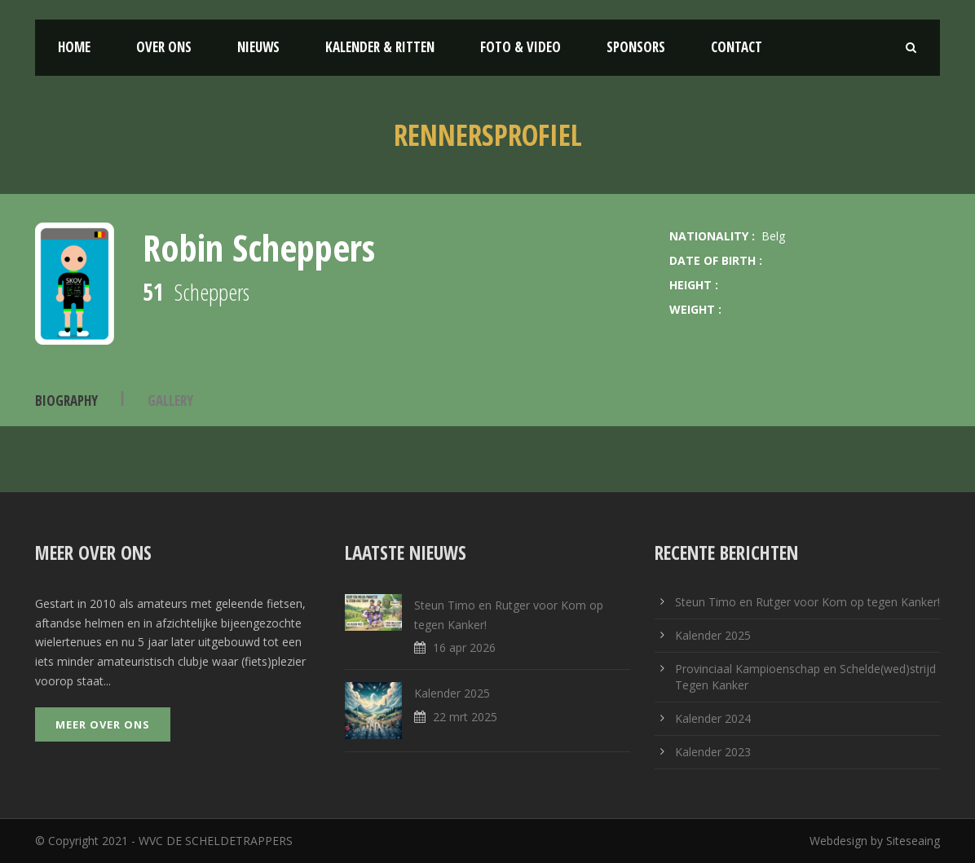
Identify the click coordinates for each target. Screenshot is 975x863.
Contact (736, 46)
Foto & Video (520, 46)
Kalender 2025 (452, 693)
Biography (66, 400)
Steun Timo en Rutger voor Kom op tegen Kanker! (807, 602)
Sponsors (636, 46)
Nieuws (258, 46)
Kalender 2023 (713, 752)
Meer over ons (102, 724)
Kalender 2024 (713, 718)
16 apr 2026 (464, 647)
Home (74, 46)
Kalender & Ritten (380, 46)
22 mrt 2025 (465, 716)
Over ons (164, 46)
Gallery (170, 400)
